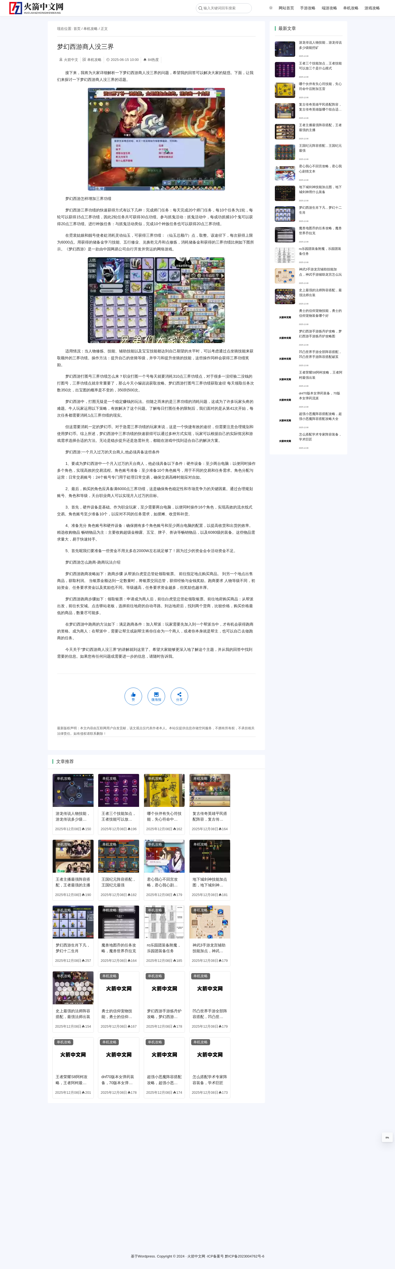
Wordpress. (147, 1256)
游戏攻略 (372, 8)
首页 (77, 29)
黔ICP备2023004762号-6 (244, 1256)
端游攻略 (329, 8)
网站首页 (286, 8)
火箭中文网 (196, 1256)
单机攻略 (351, 8)
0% (387, 1137)
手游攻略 (307, 8)
